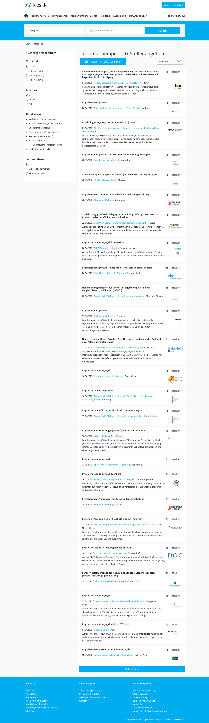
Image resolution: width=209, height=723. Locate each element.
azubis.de (137, 704)
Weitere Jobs (132, 669)
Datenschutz (137, 719)
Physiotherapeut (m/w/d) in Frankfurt (103, 242)
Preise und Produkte (89, 693)
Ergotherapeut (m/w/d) (95, 102)
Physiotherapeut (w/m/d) (96, 595)
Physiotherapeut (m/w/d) (96, 370)
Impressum (152, 719)
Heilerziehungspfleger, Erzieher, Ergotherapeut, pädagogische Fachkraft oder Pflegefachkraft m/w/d (122, 340)
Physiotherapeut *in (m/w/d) (98, 390)
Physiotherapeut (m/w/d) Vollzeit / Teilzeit (105, 624)
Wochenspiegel (140, 693)
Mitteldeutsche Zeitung (144, 690)
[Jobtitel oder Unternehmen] (55, 30)
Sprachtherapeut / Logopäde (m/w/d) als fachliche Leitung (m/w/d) (119, 174)
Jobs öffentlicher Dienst (83, 15)
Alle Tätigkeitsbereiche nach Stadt (42, 707)
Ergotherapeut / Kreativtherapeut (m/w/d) (106, 649)
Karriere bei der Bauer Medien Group (150, 711)
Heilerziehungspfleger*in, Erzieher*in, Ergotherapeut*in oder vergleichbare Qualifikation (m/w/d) (116, 289)
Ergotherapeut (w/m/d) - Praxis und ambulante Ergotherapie (116, 154)
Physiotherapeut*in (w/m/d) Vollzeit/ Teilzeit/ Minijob (112, 410)
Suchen (162, 30)
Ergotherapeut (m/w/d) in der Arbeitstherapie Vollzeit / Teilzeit (117, 267)
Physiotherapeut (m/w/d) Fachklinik (102, 473)
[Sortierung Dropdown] (179, 61)
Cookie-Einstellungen (171, 719)
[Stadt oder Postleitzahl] (115, 30)
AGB (127, 719)
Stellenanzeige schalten (90, 690)
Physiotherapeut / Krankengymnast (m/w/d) (107, 547)
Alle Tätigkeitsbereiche (37, 704)
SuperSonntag (140, 697)
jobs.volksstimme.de (143, 707)
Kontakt (83, 700)
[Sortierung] (166, 61)
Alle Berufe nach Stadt (36, 700)
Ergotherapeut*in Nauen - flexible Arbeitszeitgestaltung (113, 499)
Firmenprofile (59, 15)
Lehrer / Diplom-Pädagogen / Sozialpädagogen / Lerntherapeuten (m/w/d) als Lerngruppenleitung (118, 574)
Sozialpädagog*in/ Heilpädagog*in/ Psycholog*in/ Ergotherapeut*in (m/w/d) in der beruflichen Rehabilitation (120, 216)
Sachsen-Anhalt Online (144, 700)
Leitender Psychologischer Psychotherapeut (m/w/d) (111, 518)
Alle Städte (31, 693)
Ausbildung (119, 15)
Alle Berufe (31, 697)
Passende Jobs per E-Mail (103, 61)
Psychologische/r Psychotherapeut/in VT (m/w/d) (109, 122)
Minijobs (105, 15)
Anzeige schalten (173, 5)
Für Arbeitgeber (138, 15)
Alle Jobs (30, 690)
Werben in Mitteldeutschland (93, 697)
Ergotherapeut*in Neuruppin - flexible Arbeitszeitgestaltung (115, 194)
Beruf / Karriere (40, 15)
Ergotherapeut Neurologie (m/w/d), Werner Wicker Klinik (113, 430)
